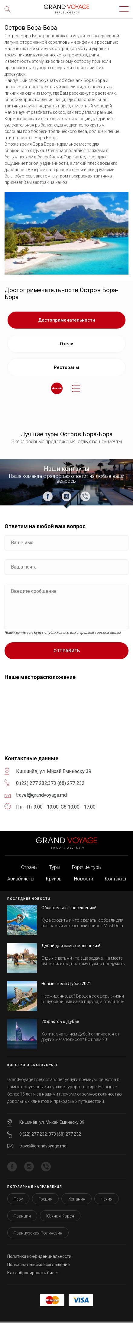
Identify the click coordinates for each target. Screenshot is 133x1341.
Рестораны (66, 367)
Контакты (115, 879)
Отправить (67, 651)
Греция (45, 1199)
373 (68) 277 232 (66, 783)
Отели (66, 343)
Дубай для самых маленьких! (70, 945)
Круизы (54, 879)
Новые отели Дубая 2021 (66, 983)
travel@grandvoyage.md (42, 1145)
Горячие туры (87, 867)
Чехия (106, 1199)
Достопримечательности (66, 320)
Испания (76, 1199)
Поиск (9, 13)
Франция (22, 1216)
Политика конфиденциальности (39, 1256)
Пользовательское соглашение (38, 1264)
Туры (54, 867)
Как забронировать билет (33, 1272)
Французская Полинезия (38, 1233)
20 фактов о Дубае (60, 1021)
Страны (29, 867)
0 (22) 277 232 (31, 783)
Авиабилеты (20, 879)
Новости (83, 879)
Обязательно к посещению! (68, 907)
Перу (18, 1199)
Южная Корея (60, 1216)
